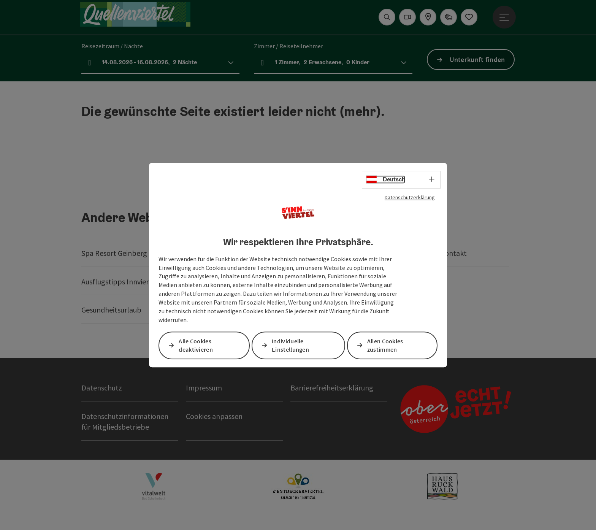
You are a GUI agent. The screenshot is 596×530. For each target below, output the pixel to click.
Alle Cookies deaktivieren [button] (196, 345)
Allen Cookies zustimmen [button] (385, 345)
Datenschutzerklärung (410, 197)
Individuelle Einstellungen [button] (290, 345)
